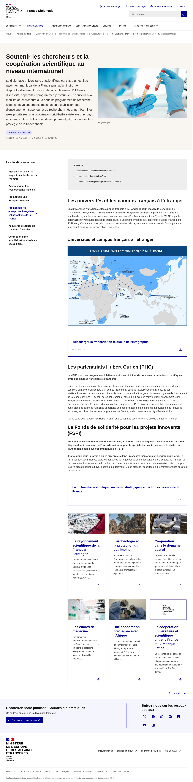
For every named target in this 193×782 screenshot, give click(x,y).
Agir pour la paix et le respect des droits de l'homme (20, 175)
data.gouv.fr (171, 751)
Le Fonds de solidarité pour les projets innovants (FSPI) (98, 182)
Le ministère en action (44, 34)
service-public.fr (125, 751)
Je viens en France (163, 6)
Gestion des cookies (121, 771)
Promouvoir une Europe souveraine (19, 199)
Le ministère (11, 26)
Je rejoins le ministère (144, 26)
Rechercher (184, 14)
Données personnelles (83, 771)
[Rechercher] (155, 14)
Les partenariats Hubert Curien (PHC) (91, 176)
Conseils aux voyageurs (87, 26)
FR (181, 6)
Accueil (9, 34)
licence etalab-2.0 (105, 778)
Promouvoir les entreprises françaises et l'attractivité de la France (84, 34)
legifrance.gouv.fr (150, 751)
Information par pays (61, 26)
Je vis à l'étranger (137, 6)
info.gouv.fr (104, 751)
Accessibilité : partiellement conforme (36, 771)
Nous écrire (102, 771)
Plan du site (11, 771)
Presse (122, 26)
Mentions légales (62, 771)
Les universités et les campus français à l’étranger (96, 171)
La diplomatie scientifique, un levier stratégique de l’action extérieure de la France (125, 489)
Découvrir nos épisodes (24, 720)
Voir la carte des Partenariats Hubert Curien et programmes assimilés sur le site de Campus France (121, 418)
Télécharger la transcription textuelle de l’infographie (110, 342)
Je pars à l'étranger (112, 6)
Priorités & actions (34, 26)
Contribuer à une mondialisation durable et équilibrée (21, 240)
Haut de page (179, 693)
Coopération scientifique (19, 132)
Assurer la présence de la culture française (21, 228)
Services (107, 26)
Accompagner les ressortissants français (21, 188)
